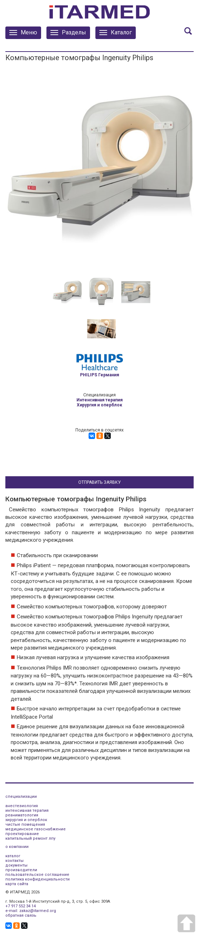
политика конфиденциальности (37, 879)
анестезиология (21, 806)
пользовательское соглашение (37, 874)
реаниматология (21, 815)
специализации (21, 796)
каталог (12, 856)
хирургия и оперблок (26, 819)
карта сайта (16, 884)
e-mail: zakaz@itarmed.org (30, 910)
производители (21, 870)
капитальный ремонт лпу (30, 838)
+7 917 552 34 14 (20, 906)
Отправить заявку (99, 482)
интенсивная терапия (27, 810)
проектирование (22, 833)
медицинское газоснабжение (35, 829)
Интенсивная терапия (99, 399)
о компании (17, 846)
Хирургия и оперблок (99, 404)
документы (16, 865)
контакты (14, 860)
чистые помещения (25, 824)
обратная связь (20, 915)
